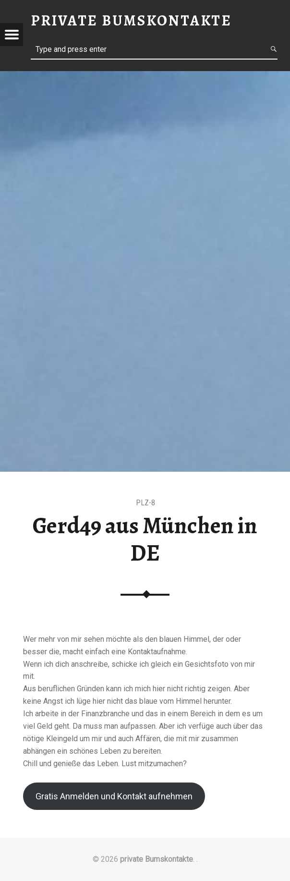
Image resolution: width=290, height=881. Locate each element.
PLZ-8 (145, 502)
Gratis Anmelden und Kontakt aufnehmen (114, 796)
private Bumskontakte (156, 859)
